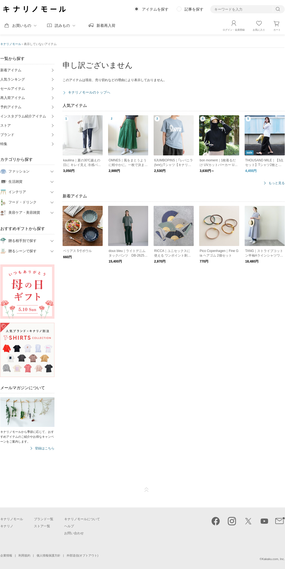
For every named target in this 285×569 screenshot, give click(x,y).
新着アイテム (10, 70)
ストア (5, 125)
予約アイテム (10, 107)
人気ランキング (12, 79)
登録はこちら (44, 448)
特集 (3, 144)
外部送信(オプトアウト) (82, 555)
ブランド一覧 (43, 519)
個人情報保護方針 (48, 555)
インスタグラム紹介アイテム (23, 116)
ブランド (7, 135)
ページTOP (146, 490)
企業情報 (6, 555)
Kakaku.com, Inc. (273, 559)
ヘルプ (69, 526)
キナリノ (6, 526)
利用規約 (24, 555)
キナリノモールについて (82, 519)
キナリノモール (10, 44)
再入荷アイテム (12, 98)
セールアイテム (12, 89)
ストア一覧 (42, 526)
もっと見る (276, 183)
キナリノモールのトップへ (89, 92)
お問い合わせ (74, 533)
